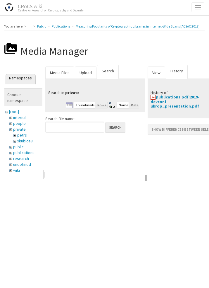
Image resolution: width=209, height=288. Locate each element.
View (156, 72)
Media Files (60, 72)
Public (41, 26)
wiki (16, 170)
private (19, 129)
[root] (14, 111)
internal (19, 117)
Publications (61, 26)
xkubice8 (25, 141)
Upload (86, 72)
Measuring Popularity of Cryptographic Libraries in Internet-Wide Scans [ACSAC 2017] (138, 26)
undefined (22, 164)
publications (23, 152)
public (18, 146)
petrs (22, 135)
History (176, 71)
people (19, 123)
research (21, 158)
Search (108, 71)
